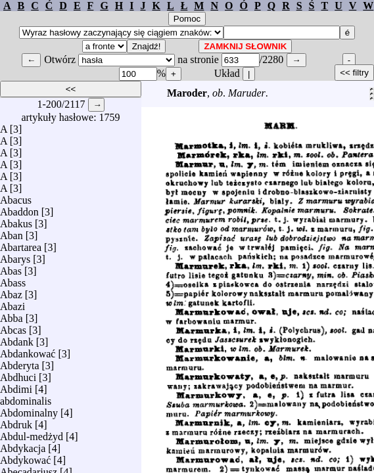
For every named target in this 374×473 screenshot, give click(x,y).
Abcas (13, 326)
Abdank (17, 338)
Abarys (15, 255)
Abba (11, 315)
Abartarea (20, 244)
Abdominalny (29, 409)
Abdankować (27, 350)
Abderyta (19, 362)
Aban (11, 232)
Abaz (11, 291)
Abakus (16, 220)
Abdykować (25, 456)
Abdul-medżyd (31, 433)
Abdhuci (18, 374)
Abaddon (19, 208)
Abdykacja (22, 445)
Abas (11, 267)
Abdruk (16, 421)
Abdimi (16, 386)
